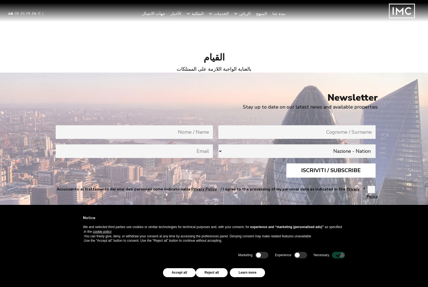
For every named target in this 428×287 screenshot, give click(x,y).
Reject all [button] (211, 272)
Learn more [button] (247, 272)
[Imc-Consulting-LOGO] (402, 13)
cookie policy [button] (102, 232)
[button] (236, 13)
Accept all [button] (179, 272)
